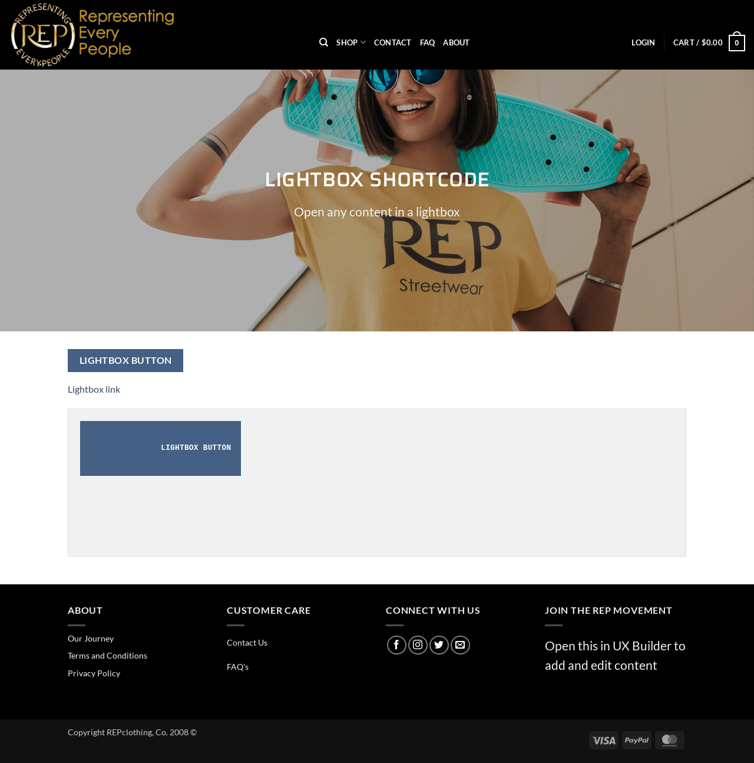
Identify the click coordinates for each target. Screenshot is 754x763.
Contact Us (247, 642)
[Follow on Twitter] (439, 645)
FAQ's (238, 667)
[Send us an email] (460, 645)
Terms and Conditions (107, 655)
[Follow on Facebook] (396, 645)
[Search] (323, 42)
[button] (643, 42)
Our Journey (91, 638)
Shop (350, 42)
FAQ (427, 42)
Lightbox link (94, 388)
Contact (393, 42)
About (456, 42)
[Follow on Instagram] (418, 645)
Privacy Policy (94, 673)
